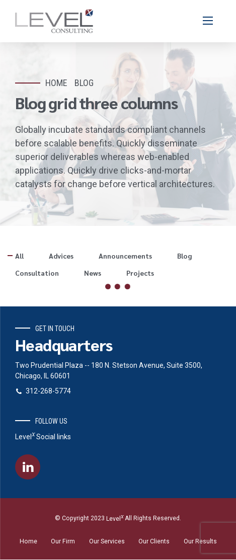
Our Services (107, 541)
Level (114, 519)
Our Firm (63, 541)
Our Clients (154, 541)
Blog (84, 82)
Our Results (200, 541)
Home (56, 82)
